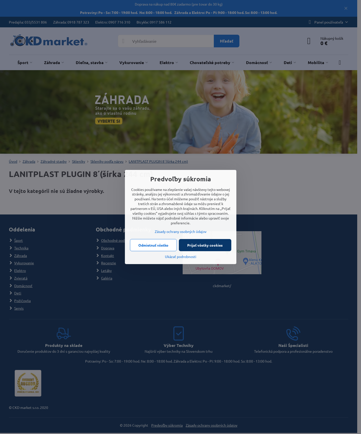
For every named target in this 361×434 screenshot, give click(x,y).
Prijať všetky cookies (205, 245)
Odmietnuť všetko (153, 245)
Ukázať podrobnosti (180, 256)
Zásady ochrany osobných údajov (180, 231)
